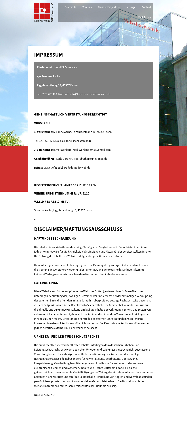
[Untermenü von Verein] (91, 7)
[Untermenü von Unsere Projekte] (119, 7)
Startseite (71, 7)
